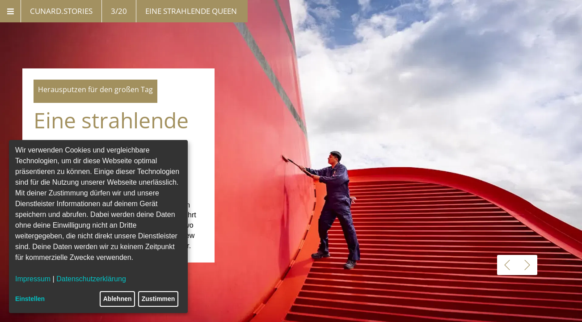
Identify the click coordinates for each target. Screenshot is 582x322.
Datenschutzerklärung (91, 279)
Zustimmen (158, 298)
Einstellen (30, 298)
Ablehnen (117, 298)
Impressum (33, 279)
